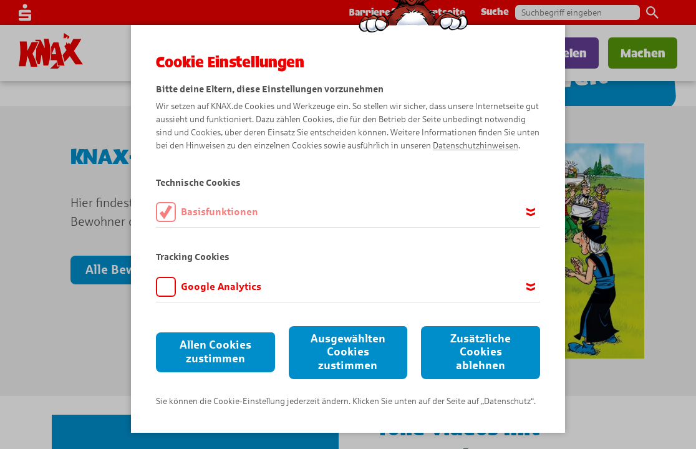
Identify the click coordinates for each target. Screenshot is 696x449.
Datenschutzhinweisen (475, 145)
